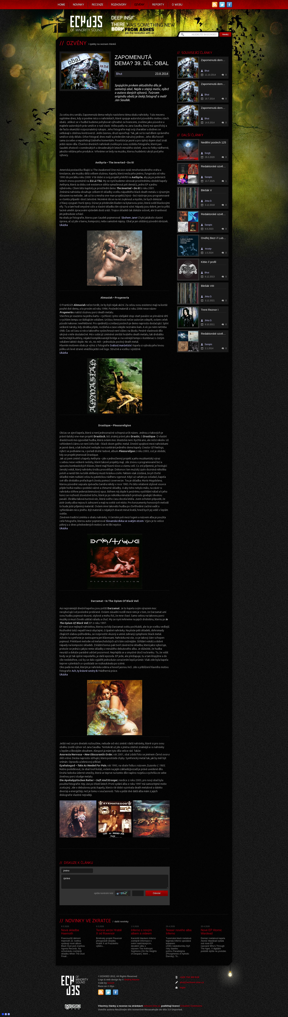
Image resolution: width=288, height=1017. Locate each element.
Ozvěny (139, 4)
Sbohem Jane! (129, 217)
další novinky (121, 921)
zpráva (114, 882)
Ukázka (64, 225)
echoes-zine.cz (152, 1005)
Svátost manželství (121, 345)
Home (61, 4)
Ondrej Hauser (132, 979)
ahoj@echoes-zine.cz (192, 982)
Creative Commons (191, 1005)
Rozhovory (119, 4)
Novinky (78, 4)
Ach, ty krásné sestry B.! (85, 670)
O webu (177, 4)
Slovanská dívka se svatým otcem (125, 521)
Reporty (158, 4)
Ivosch (110, 983)
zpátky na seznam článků (103, 44)
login (183, 987)
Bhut (119, 73)
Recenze (97, 4)
